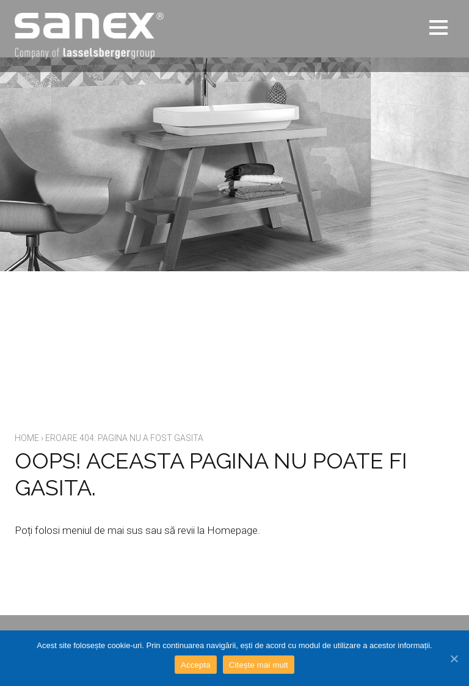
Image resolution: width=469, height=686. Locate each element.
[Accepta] (454, 658)
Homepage (232, 530)
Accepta (196, 665)
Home (27, 438)
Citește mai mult (258, 665)
